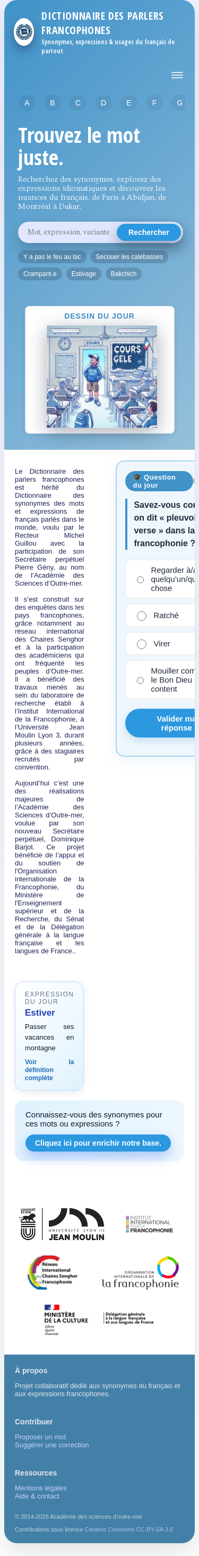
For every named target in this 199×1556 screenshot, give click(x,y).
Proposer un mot (40, 1437)
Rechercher (148, 232)
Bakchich (124, 274)
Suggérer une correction (52, 1445)
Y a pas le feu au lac (52, 257)
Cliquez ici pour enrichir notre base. (98, 1143)
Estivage (84, 274)
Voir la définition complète (49, 1070)
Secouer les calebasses (129, 257)
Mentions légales (41, 1488)
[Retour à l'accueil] (24, 32)
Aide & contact (37, 1496)
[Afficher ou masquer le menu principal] (177, 75)
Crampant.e (40, 274)
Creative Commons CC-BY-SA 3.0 (128, 1529)
